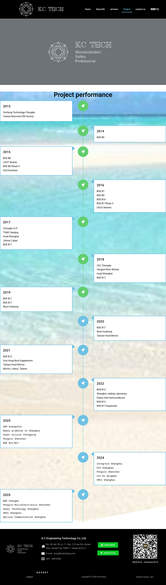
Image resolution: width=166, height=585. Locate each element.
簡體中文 (155, 9)
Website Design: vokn (145, 577)
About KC (100, 9)
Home (88, 9)
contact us (140, 9)
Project (126, 9)
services (114, 9)
